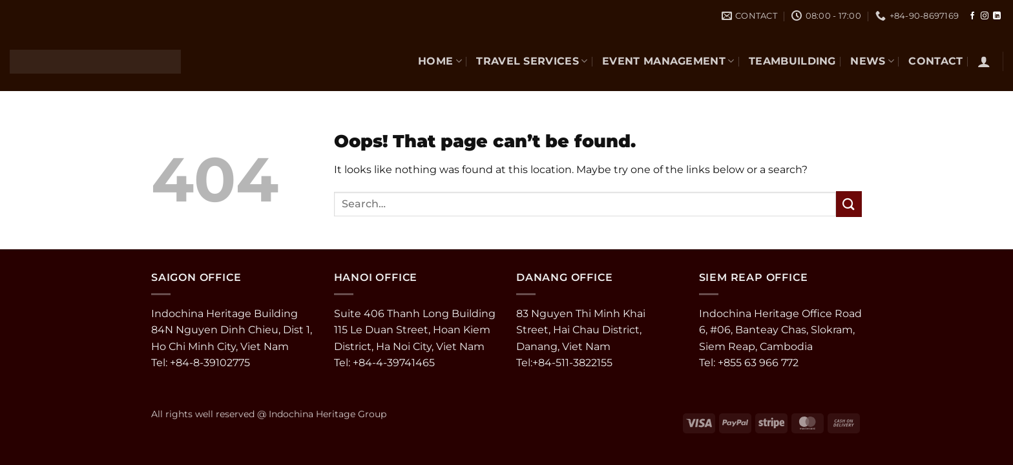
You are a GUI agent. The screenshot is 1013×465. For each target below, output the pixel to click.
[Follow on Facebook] (972, 16)
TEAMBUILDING (792, 61)
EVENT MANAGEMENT (668, 61)
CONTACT (935, 61)
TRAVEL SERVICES (531, 61)
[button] (983, 61)
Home (440, 61)
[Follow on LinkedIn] (997, 16)
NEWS (872, 61)
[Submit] (849, 203)
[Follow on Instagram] (984, 16)
